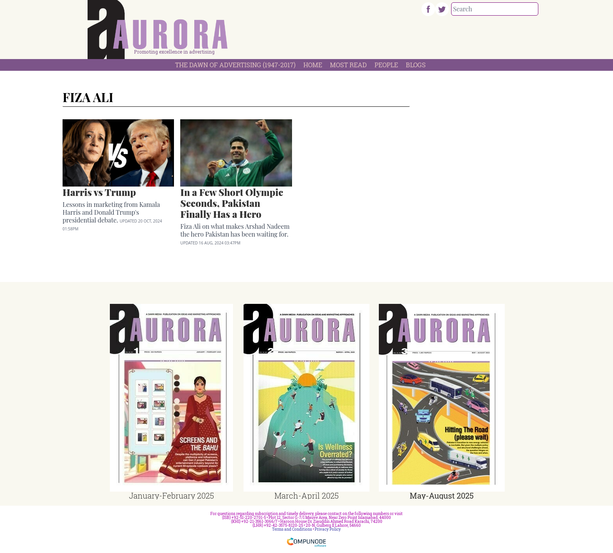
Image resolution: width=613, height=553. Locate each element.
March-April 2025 (306, 495)
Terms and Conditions (292, 529)
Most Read (348, 65)
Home (312, 65)
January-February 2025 (171, 495)
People (386, 65)
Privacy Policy (328, 529)
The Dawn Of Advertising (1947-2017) (235, 65)
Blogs (416, 65)
